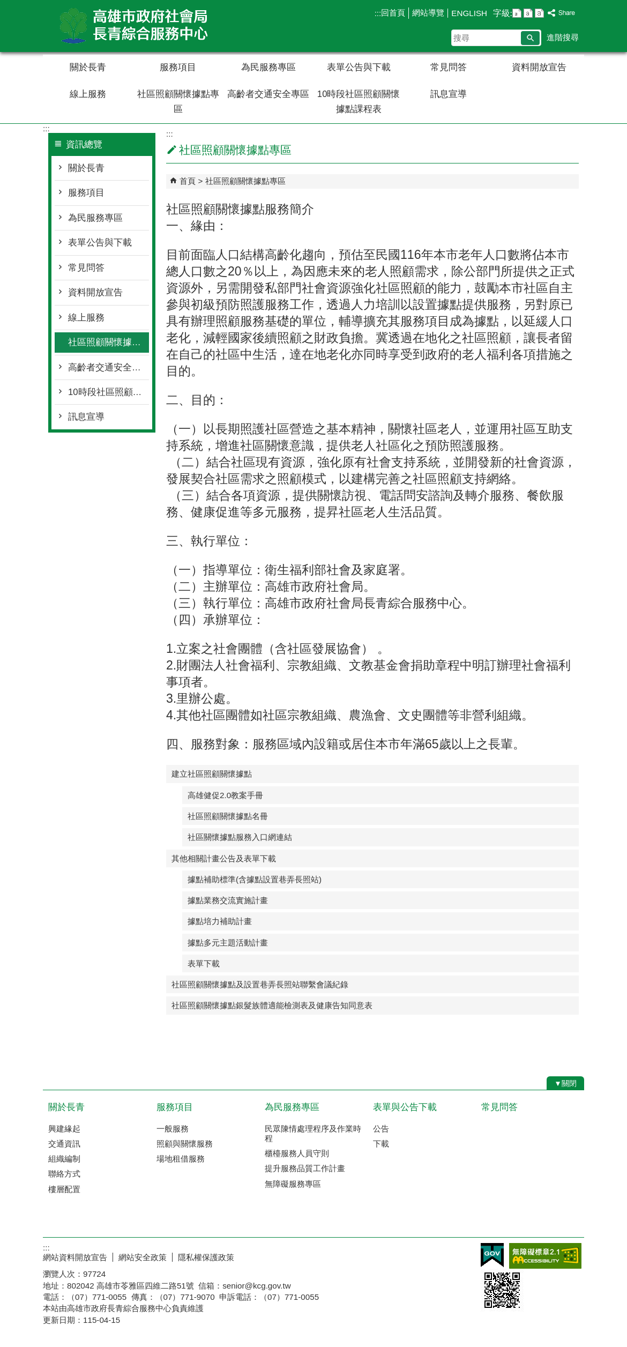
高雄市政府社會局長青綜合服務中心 (133, 26)
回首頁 (393, 12)
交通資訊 (64, 1143)
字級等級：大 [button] (539, 13)
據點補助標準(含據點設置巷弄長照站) (255, 879)
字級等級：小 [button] (516, 13)
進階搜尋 (563, 37)
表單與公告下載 (405, 1107)
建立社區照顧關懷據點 (211, 773)
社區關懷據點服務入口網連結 (240, 837)
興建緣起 (64, 1128)
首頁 (188, 180)
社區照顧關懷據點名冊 (228, 816)
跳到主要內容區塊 (5, 5)
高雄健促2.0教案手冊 (225, 795)
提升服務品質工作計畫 (305, 1168)
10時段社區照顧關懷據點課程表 (358, 101)
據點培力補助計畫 (220, 921)
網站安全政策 (142, 1257)
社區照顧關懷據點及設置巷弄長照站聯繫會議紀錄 (259, 984)
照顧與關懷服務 (184, 1143)
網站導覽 (428, 12)
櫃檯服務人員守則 (297, 1153)
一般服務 (172, 1128)
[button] (530, 38)
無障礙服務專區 (293, 1183)
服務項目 (178, 67)
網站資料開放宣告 (75, 1257)
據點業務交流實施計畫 (228, 900)
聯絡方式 (64, 1173)
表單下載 (204, 963)
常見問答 (448, 67)
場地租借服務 (180, 1158)
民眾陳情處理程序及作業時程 (313, 1133)
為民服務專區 (268, 67)
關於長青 (88, 67)
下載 (381, 1143)
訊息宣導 (448, 94)
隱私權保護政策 (206, 1257)
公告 (381, 1128)
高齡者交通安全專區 (268, 94)
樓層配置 (64, 1189)
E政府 (492, 1255)
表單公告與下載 (359, 67)
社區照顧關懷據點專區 (178, 101)
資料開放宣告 (539, 67)
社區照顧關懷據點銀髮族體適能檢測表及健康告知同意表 (271, 1005)
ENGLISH (469, 13)
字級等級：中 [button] (528, 13)
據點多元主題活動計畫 (228, 942)
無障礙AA (545, 1256)
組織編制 (64, 1158)
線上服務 (88, 94)
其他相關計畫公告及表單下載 (223, 858)
